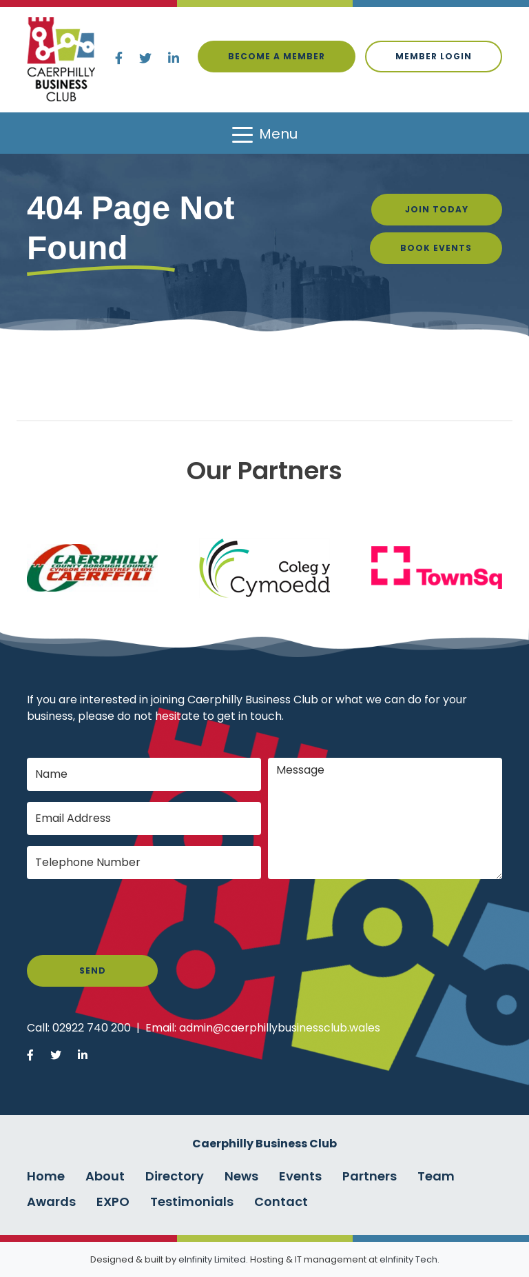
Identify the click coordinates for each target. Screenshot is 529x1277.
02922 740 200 (91, 1028)
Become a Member (276, 56)
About (105, 1176)
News (241, 1176)
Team (436, 1176)
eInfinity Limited (212, 1259)
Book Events (436, 248)
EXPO (112, 1201)
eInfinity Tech (408, 1259)
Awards (51, 1201)
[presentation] (131, 917)
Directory (174, 1176)
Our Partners (264, 470)
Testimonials (192, 1201)
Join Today (436, 209)
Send (92, 970)
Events (300, 1176)
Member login (433, 56)
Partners (369, 1176)
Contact (281, 1201)
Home (46, 1176)
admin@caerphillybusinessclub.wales (279, 1028)
